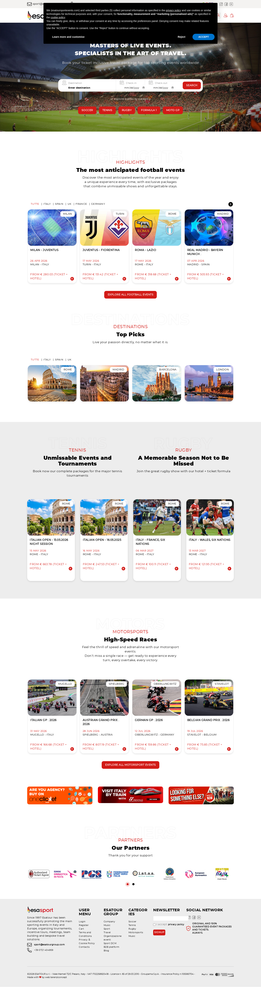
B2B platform (111, 954)
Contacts (84, 954)
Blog (106, 958)
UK (70, 205)
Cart (81, 936)
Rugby (127, 110)
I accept (168, 931)
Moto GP (173, 110)
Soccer (87, 110)
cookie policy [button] (58, 17)
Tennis (107, 110)
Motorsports (136, 939)
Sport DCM (110, 950)
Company (109, 929)
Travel (107, 939)
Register (84, 932)
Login (82, 929)
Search (191, 85)
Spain (59, 205)
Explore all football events (131, 296)
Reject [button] (181, 36)
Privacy (83, 947)
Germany (98, 205)
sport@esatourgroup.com (49, 951)
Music (107, 932)
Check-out (161, 83)
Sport (107, 936)
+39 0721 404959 (43, 957)
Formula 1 (149, 110)
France (81, 205)
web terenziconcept (56, 984)
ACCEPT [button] (203, 36)
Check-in (131, 83)
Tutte (35, 205)
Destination (75, 83)
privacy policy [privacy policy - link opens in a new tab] (173, 10)
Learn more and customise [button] (68, 36)
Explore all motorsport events (130, 771)
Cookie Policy (87, 950)
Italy (47, 205)
